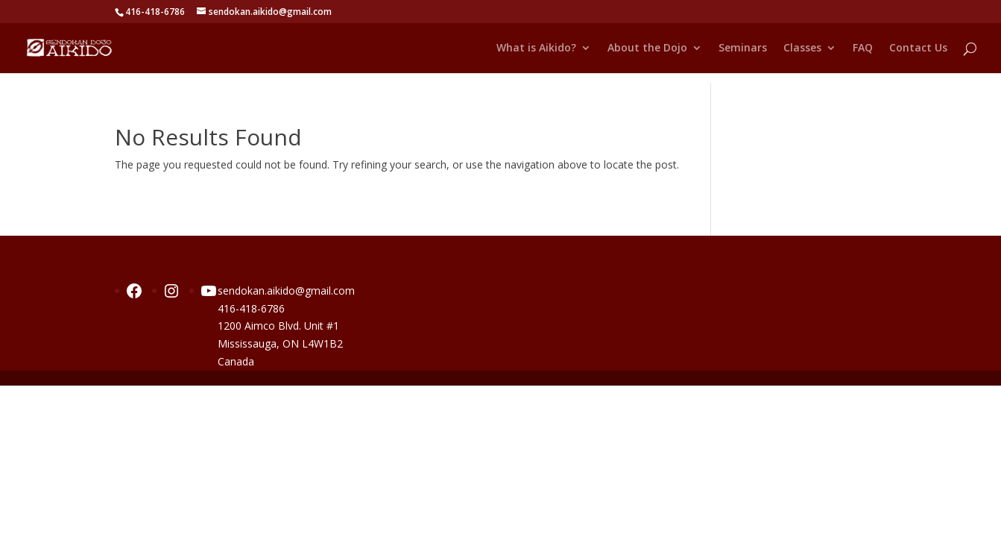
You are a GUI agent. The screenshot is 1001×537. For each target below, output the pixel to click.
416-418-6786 (251, 308)
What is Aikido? (536, 48)
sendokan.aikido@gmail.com (286, 290)
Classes (802, 48)
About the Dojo (647, 48)
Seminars (743, 48)
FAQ (863, 48)
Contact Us (918, 48)
